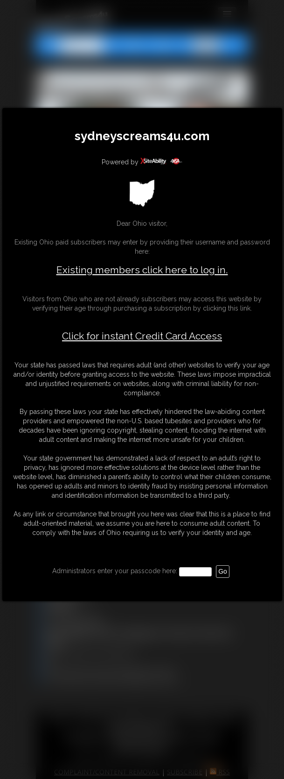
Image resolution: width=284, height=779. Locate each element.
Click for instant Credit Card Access (142, 336)
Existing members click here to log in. (142, 270)
